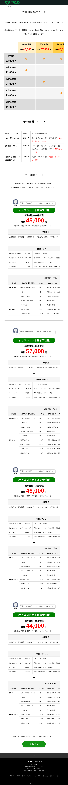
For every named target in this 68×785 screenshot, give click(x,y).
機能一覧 (12, 775)
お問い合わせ (45, 775)
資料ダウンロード (54, 775)
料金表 (23, 775)
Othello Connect (34, 761)
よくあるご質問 (36, 775)
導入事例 (29, 775)
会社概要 (18, 775)
